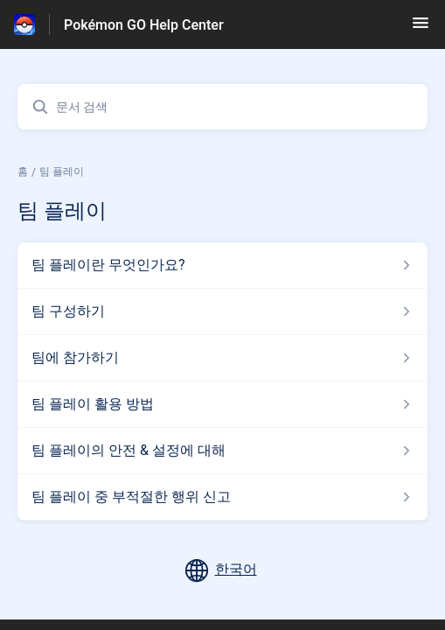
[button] (420, 28)
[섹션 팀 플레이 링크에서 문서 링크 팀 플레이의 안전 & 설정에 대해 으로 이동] (222, 450)
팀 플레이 (61, 171)
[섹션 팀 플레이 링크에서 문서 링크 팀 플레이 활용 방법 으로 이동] (222, 404)
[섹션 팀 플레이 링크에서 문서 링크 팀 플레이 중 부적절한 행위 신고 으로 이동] (222, 497)
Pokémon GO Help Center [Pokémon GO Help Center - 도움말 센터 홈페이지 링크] (144, 25)
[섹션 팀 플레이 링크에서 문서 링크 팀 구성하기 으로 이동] (222, 311)
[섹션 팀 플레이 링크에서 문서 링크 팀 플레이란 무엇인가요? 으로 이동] (222, 265)
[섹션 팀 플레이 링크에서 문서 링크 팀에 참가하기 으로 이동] (222, 357)
